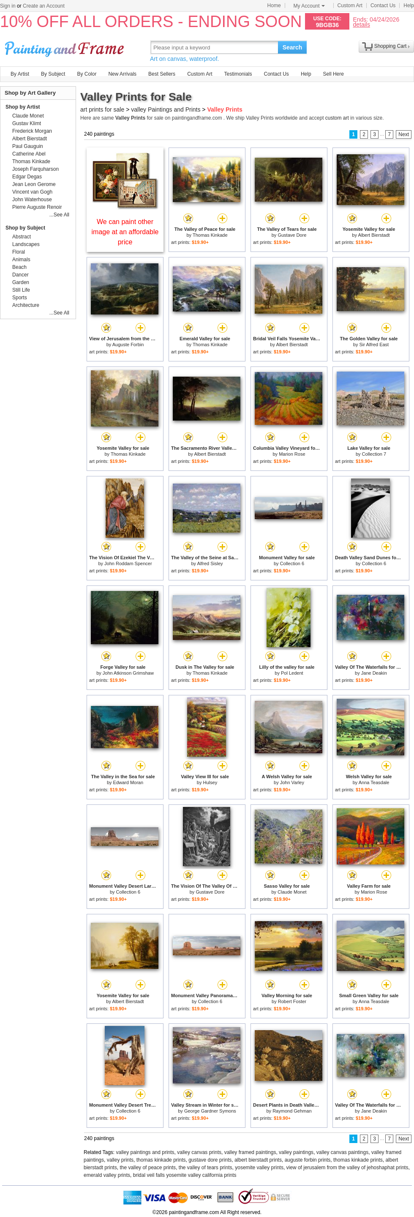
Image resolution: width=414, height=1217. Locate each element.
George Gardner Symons (210, 1110)
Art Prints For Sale (65, 47)
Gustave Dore (292, 235)
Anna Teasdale (374, 782)
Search (292, 47)
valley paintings (296, 1152)
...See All (59, 215)
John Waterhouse (32, 199)
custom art (337, 118)
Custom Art (350, 5)
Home (274, 5)
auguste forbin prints (308, 1160)
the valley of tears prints (205, 1168)
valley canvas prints (199, 1152)
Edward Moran (128, 782)
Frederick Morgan (32, 131)
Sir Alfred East (374, 344)
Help (408, 5)
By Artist (20, 74)
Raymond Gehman (291, 1110)
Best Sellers (161, 74)
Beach (19, 267)
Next (403, 134)
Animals (21, 260)
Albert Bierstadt (373, 235)
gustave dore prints (210, 1160)
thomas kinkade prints (161, 1160)
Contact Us (382, 5)
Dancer (20, 275)
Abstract (21, 237)
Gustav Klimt (26, 123)
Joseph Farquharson (35, 169)
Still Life (21, 290)
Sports (19, 298)
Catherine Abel (29, 154)
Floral (18, 252)
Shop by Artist (22, 107)
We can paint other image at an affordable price (125, 232)
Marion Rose (292, 454)
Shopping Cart (390, 46)
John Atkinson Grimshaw (128, 673)
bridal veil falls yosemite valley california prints (185, 1175)
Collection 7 (374, 454)
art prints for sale (102, 109)
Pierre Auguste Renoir (37, 207)
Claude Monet (292, 891)
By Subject (53, 74)
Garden (20, 282)
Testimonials (238, 74)
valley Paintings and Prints (165, 109)
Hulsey (210, 782)
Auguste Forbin (128, 344)
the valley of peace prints (148, 1168)
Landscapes (26, 244)
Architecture (25, 305)
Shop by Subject (25, 228)
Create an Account (44, 6)
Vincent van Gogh (32, 192)
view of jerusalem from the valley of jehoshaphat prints (347, 1168)
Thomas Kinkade (210, 235)
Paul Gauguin (27, 146)
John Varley (292, 782)
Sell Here (333, 74)
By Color (86, 74)
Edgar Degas (27, 177)
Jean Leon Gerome (34, 184)
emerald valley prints (107, 1175)
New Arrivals (122, 74)
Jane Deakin (374, 673)
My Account (309, 6)
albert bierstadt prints (258, 1160)
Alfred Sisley (210, 563)
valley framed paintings (250, 1152)
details (361, 24)
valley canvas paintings (342, 1152)
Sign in (8, 6)
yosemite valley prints (259, 1168)
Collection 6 (292, 563)
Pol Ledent (292, 673)
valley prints (120, 1160)
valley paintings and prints (145, 1152)
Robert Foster (292, 1001)
